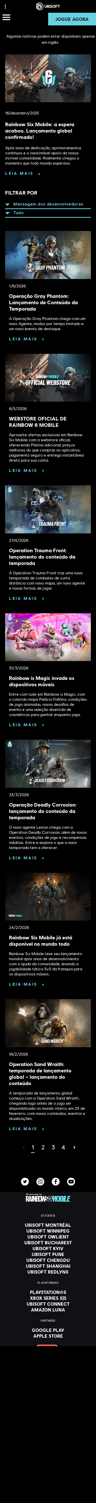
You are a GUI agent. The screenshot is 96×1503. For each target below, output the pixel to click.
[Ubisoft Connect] (48, 1455)
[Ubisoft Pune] (48, 1254)
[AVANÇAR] (73, 1147)
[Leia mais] (22, 173)
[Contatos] (48, 1486)
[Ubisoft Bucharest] (48, 1242)
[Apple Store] (48, 1335)
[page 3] (53, 1147)
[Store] (48, 1449)
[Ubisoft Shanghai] (48, 1265)
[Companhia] (48, 1462)
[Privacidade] (48, 1494)
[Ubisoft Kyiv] (48, 1248)
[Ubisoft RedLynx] (48, 1271)
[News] (48, 1468)
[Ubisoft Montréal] (48, 1225)
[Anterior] (22, 1147)
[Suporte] (48, 1475)
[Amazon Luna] (48, 1309)
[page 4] (63, 1147)
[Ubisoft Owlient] (48, 1236)
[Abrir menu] (6, 17)
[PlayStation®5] (48, 1292)
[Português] (48, 1407)
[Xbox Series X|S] (48, 1298)
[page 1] (32, 1147)
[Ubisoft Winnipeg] (48, 1230)
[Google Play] (48, 1330)
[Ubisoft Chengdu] (48, 1260)
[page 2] (43, 1147)
